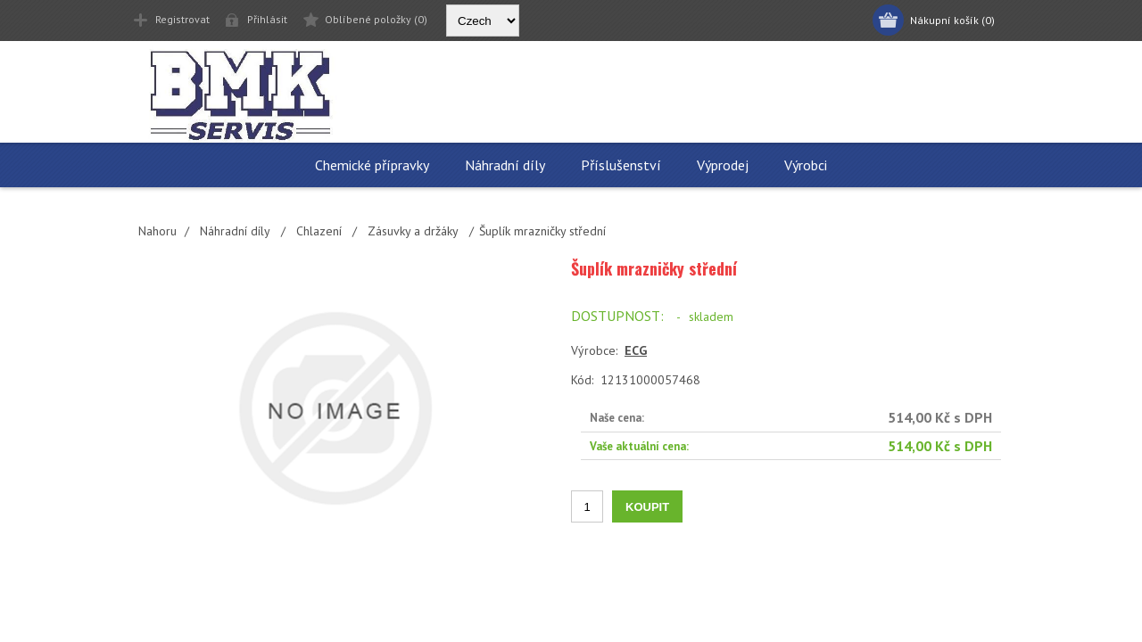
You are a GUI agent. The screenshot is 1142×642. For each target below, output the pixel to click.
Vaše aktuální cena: (639, 445)
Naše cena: (617, 417)
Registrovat (182, 19)
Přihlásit (267, 19)
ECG (636, 350)
